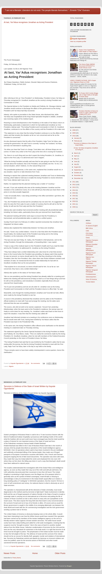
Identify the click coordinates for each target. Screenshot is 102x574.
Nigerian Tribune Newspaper (91, 266)
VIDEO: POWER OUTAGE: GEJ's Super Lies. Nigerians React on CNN (83, 81)
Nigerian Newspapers (90, 249)
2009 (74, 133)
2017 (74, 198)
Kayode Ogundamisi (79, 38)
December (77, 178)
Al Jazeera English (92, 226)
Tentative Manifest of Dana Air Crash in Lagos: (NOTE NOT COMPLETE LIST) (88, 112)
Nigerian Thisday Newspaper (91, 262)
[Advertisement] (34, 375)
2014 (74, 190)
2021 (74, 204)
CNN (87, 231)
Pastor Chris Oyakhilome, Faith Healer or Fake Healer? (88, 50)
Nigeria (11, 366)
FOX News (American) (89, 234)
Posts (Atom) (17, 558)
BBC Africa (89, 228)
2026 (74, 207)
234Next (88, 223)
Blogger (69, 566)
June (76, 161)
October (77, 172)
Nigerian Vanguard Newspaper (92, 270)
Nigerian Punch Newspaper (91, 253)
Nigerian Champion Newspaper (92, 241)
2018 (74, 201)
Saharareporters (91, 277)
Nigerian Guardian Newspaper (92, 245)
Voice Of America (91, 279)
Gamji (88, 237)
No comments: (36, 363)
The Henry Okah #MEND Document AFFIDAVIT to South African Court (87, 65)
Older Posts (60, 553)
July (75, 164)
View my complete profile (78, 41)
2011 (74, 182)
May (75, 159)
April (75, 156)
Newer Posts (9, 553)
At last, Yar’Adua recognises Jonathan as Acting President (28, 22)
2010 (74, 135)
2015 (74, 193)
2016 (74, 195)
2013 (74, 187)
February (77, 141)
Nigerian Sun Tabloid (90, 258)
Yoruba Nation (90, 282)
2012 (74, 184)
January (77, 138)
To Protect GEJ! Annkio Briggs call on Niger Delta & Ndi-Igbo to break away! (88, 94)
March (76, 153)
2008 (74, 130)
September (77, 170)
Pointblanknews (91, 274)
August (76, 167)
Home (35, 553)
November (77, 175)
